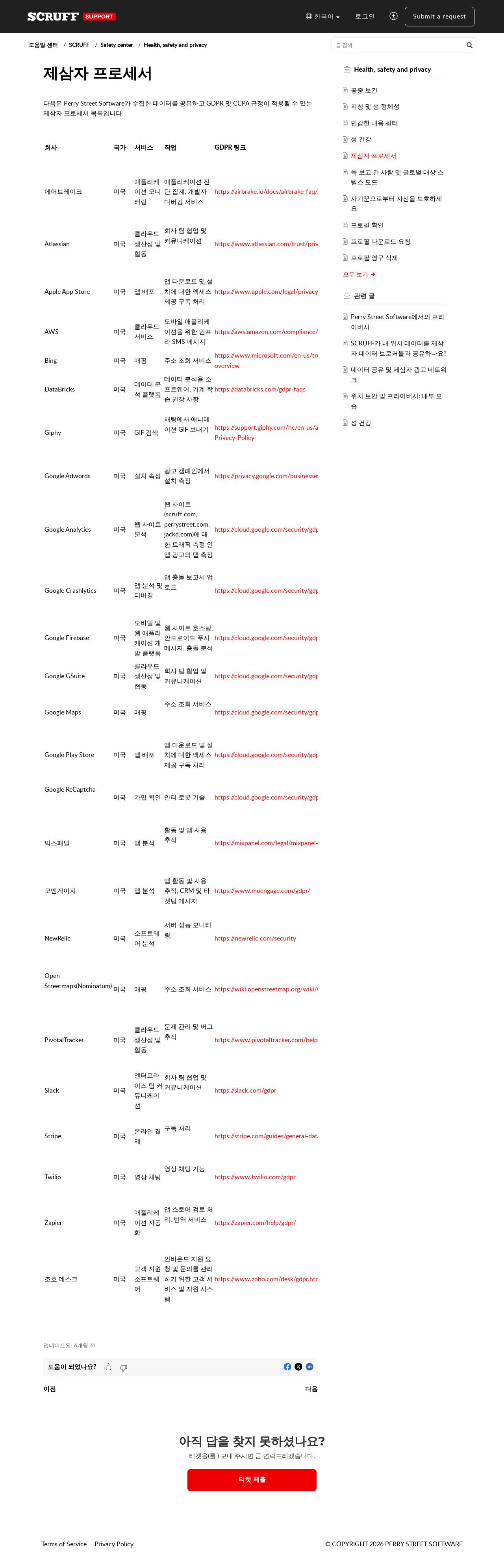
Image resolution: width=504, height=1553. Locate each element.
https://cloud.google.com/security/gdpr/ (269, 529)
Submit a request (439, 16)
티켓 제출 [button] (252, 1479)
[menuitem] (365, 16)
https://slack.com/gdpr (245, 1090)
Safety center (116, 44)
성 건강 (361, 139)
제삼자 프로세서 (374, 155)
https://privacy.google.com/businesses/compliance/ (285, 475)
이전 (49, 1388)
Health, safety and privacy (175, 44)
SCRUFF (79, 44)
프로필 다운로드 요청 (381, 241)
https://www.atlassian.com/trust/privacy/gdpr (279, 243)
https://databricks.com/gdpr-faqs (260, 389)
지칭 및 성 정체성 (375, 106)
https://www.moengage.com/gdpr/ (262, 890)
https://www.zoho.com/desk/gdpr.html (268, 1279)
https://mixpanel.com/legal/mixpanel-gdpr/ (274, 843)
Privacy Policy (113, 1544)
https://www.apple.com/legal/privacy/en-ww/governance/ (295, 291)
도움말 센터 (43, 44)
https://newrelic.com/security (255, 938)
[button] (322, 16)
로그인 (365, 16)
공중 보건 (364, 90)
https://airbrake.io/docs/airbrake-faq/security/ (278, 191)
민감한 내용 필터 (374, 123)
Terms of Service (64, 1544)
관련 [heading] (364, 295)
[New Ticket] (252, 1479)
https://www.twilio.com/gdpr (255, 1177)
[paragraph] (180, 712)
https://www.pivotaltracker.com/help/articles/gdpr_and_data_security (311, 1039)
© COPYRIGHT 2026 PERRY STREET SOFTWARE (394, 1544)
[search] (404, 44)
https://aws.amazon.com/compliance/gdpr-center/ (284, 331)
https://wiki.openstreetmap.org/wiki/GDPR (274, 989)
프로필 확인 (367, 225)
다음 (311, 1388)
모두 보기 (359, 274)
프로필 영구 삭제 (374, 257)
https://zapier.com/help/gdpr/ (255, 1222)
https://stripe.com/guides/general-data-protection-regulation (298, 1136)
